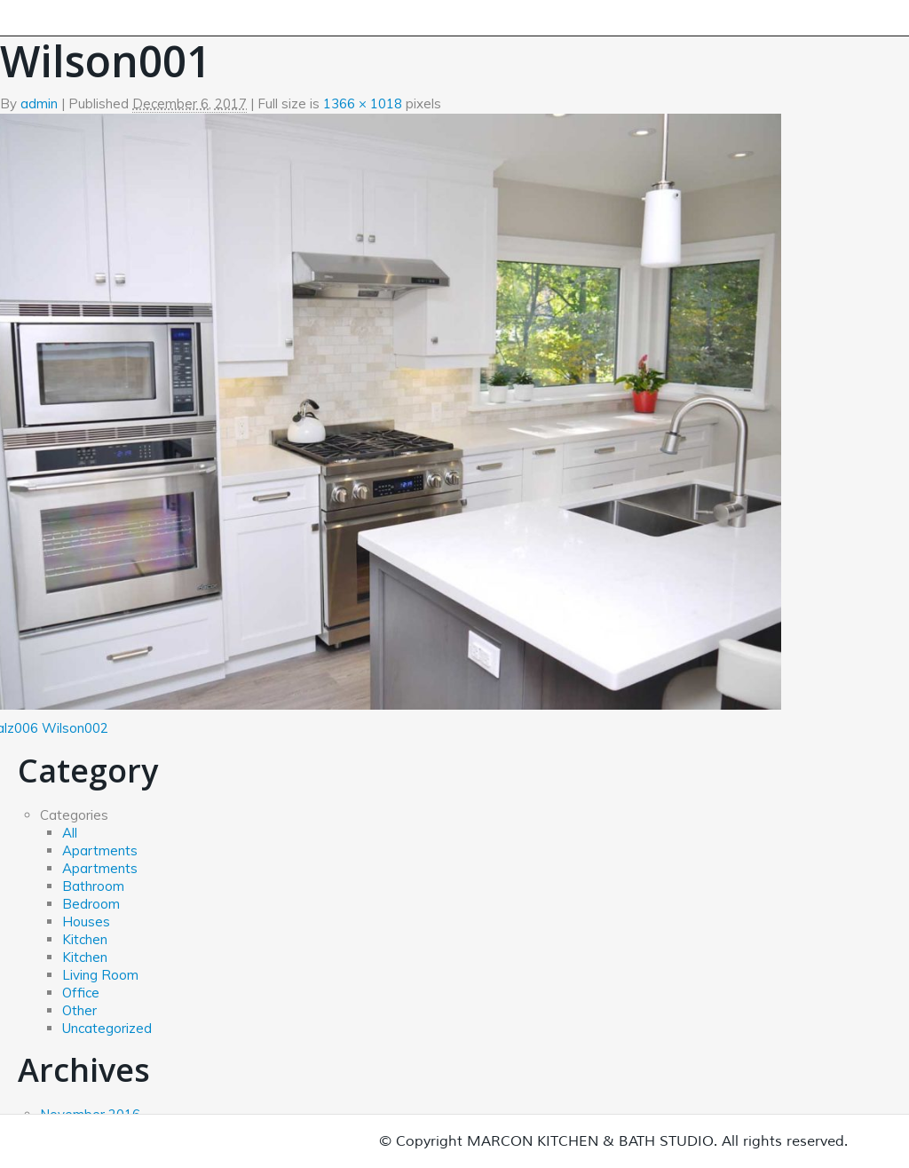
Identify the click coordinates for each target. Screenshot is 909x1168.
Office (80, 992)
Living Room (100, 974)
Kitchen (84, 939)
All (69, 832)
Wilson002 (75, 727)
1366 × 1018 (362, 103)
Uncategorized (107, 1028)
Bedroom (91, 903)
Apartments (100, 850)
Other (79, 1010)
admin (39, 103)
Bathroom (93, 886)
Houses (86, 921)
